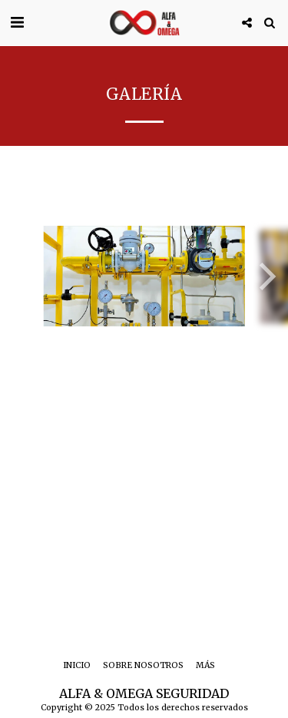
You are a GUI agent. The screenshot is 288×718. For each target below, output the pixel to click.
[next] (265, 276)
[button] (17, 22)
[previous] (23, 276)
